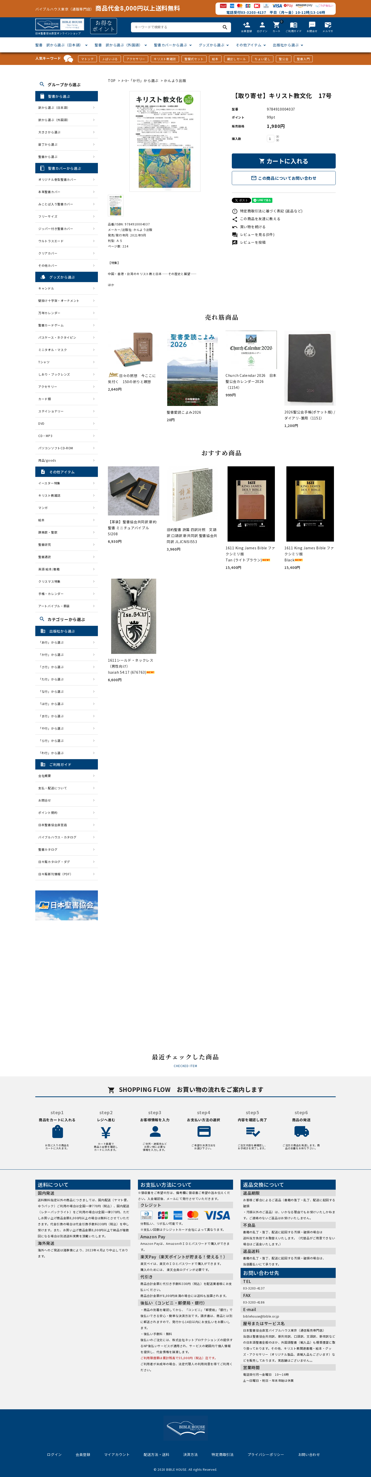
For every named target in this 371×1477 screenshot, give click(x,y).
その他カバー (47, 265)
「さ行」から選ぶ (52, 667)
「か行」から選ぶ (52, 654)
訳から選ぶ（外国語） (54, 120)
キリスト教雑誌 (165, 59)
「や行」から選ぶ (52, 728)
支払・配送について (52, 788)
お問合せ (44, 800)
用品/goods (47, 460)
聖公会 (283, 59)
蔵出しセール (236, 59)
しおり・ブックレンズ (54, 374)
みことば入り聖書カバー (55, 204)
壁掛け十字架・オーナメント (59, 300)
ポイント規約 (47, 812)
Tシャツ (44, 362)
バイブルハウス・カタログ (57, 837)
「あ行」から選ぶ (52, 642)
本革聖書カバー (49, 192)
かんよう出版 (175, 80)
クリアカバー (47, 253)
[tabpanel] (165, 141)
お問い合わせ (309, 1454)
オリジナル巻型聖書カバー (57, 179)
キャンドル (46, 288)
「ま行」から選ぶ (52, 716)
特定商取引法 (223, 1454)
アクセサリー (135, 59)
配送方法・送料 (156, 1454)
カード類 (44, 399)
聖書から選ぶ (47, 156)
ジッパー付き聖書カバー (55, 228)
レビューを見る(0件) (253, 234)
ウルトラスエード (51, 241)
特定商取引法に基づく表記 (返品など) (267, 210)
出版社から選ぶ (286, 44)
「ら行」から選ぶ (52, 740)
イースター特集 (49, 483)
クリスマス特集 (49, 581)
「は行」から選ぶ (52, 704)
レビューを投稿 (249, 242)
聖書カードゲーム (51, 325)
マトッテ (87, 59)
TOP (112, 80)
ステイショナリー (51, 411)
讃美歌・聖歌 (47, 532)
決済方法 (190, 1454)
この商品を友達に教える (256, 218)
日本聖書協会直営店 (52, 825)
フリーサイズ (47, 216)
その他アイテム (248, 44)
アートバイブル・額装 (54, 606)
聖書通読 (44, 557)
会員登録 (83, 1454)
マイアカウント (117, 1454)
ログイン (54, 1454)
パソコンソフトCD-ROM (55, 448)
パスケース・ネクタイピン (57, 337)
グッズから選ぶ (212, 44)
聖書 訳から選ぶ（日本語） (59, 44)
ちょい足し (263, 59)
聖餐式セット (194, 59)
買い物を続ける (249, 226)
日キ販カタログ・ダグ (54, 861)
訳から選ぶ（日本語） (54, 107)
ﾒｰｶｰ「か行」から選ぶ (140, 80)
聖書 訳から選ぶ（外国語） (118, 44)
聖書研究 (44, 544)
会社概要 (44, 775)
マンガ (43, 507)
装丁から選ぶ (47, 144)
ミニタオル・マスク (52, 349)
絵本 (215, 59)
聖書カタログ (47, 849)
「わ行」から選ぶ (52, 753)
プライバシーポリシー (266, 1454)
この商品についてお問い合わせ (284, 178)
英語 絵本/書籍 (49, 569)
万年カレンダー (49, 313)
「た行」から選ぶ (52, 679)
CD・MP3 (45, 435)
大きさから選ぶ (49, 132)
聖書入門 (303, 59)
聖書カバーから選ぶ (170, 44)
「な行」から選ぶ (52, 691)
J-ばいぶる (110, 59)
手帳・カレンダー (51, 593)
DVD (41, 423)
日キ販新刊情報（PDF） (55, 874)
